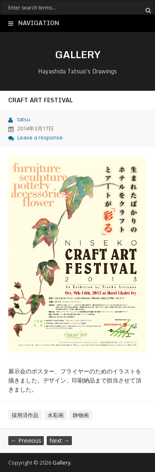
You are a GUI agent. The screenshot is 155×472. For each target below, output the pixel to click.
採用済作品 (25, 415)
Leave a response (40, 137)
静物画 (81, 415)
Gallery (77, 54)
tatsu (23, 119)
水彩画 (56, 415)
